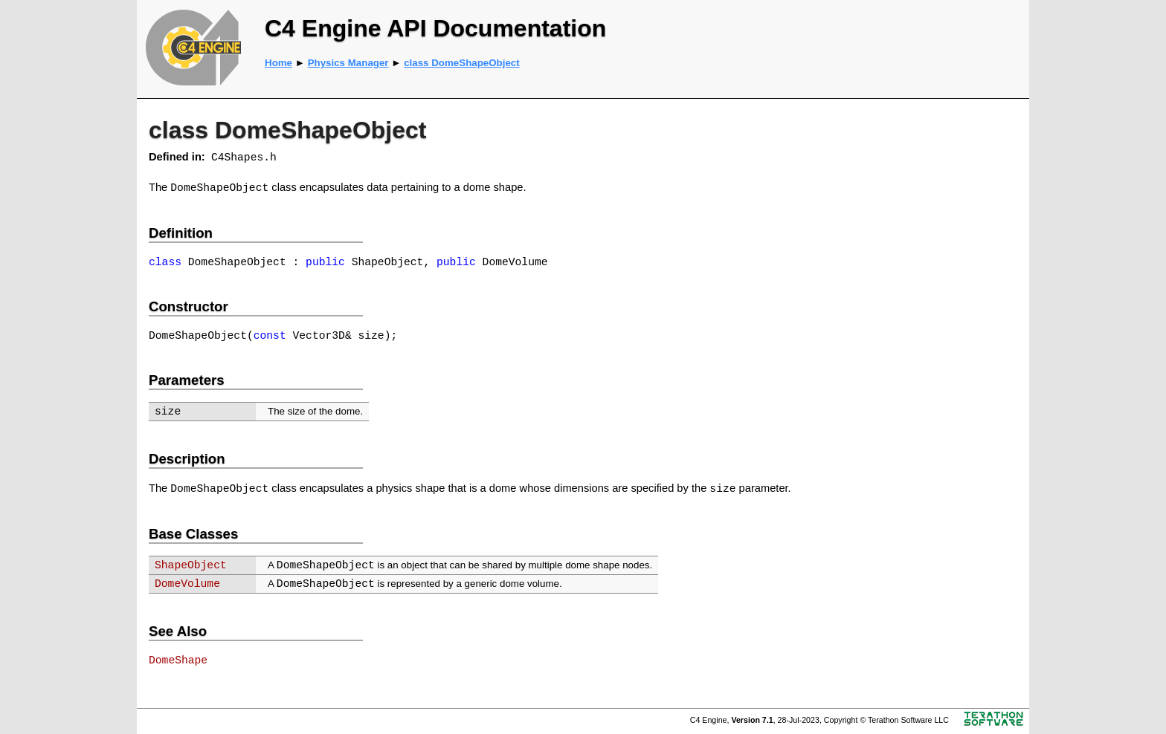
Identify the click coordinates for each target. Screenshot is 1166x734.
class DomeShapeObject (462, 62)
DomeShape (178, 660)
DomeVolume (187, 584)
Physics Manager (348, 62)
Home (278, 62)
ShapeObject (191, 565)
